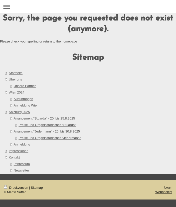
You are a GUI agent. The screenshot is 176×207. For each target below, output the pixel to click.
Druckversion (16, 188)
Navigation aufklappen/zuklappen (88, 6)
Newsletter (21, 170)
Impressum (22, 164)
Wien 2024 (16, 92)
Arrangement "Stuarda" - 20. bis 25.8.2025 (44, 118)
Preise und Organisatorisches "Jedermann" (50, 138)
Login (168, 187)
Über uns (15, 79)
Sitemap (37, 188)
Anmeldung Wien (26, 105)
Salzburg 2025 (19, 112)
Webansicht (163, 192)
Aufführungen (23, 99)
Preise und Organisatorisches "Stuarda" (47, 125)
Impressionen (18, 151)
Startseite (16, 73)
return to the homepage (60, 41)
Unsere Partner (25, 86)
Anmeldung (22, 144)
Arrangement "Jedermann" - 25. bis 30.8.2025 (47, 131)
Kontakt (14, 157)
